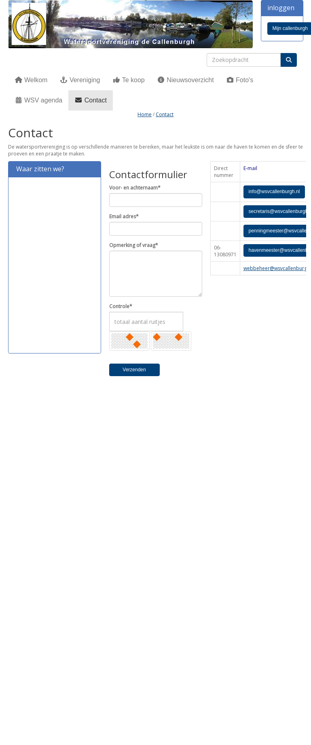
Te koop (128, 80)
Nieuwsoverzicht (185, 80)
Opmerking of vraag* (133, 245)
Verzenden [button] (134, 369)
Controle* (120, 306)
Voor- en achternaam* (135, 187)
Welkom (31, 80)
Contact (90, 100)
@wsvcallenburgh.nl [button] (274, 191)
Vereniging (79, 80)
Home (145, 114)
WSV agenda (39, 100)
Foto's (240, 80)
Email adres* (124, 216)
